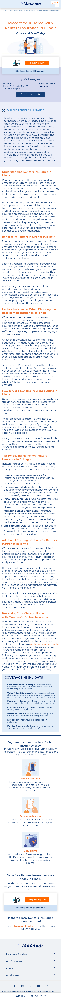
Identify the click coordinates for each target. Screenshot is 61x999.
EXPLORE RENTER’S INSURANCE (25, 110)
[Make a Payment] (30, 767)
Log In (56, 3)
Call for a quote (30, 94)
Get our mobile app (30, 816)
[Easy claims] (30, 840)
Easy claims (30, 851)
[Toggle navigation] (4, 4)
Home (4, 10)
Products (13, 10)
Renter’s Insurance (26, 10)
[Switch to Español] (57, 6)
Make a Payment (30, 779)
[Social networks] (14, 986)
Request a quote (37, 63)
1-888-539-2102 (45, 87)
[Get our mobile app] (30, 805)
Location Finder (23, 926)
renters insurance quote (44, 644)
